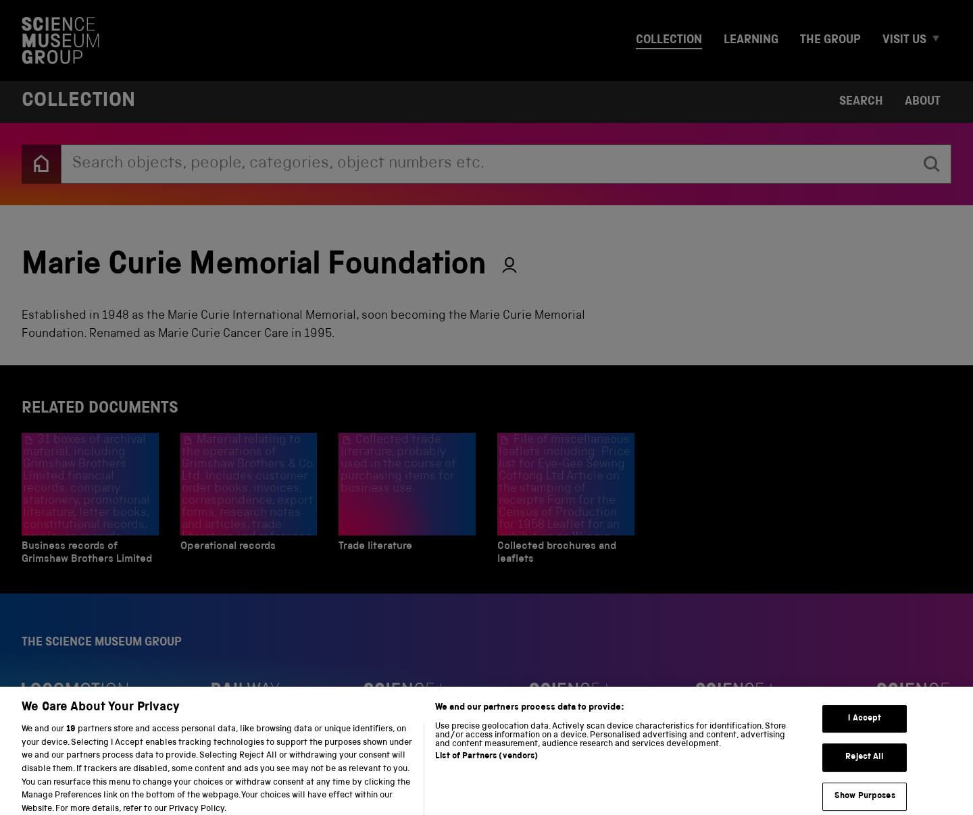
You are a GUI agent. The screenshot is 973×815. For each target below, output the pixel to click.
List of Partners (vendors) (486, 764)
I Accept (864, 726)
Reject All (864, 764)
